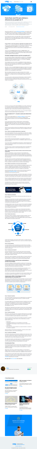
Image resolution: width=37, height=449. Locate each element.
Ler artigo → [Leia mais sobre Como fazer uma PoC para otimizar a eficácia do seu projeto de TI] (21, 386)
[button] (31, 2)
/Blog (10, 1)
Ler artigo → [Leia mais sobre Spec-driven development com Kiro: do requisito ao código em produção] (7, 393)
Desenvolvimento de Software (20, 26)
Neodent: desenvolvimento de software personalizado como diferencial (24, 404)
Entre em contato (13, 358)
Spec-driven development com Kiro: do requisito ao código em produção (11, 388)
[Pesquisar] (22, 2)
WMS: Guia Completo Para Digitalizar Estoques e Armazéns (25, 381)
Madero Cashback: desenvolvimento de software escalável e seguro (11, 404)
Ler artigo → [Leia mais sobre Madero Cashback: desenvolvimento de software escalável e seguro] (7, 408)
